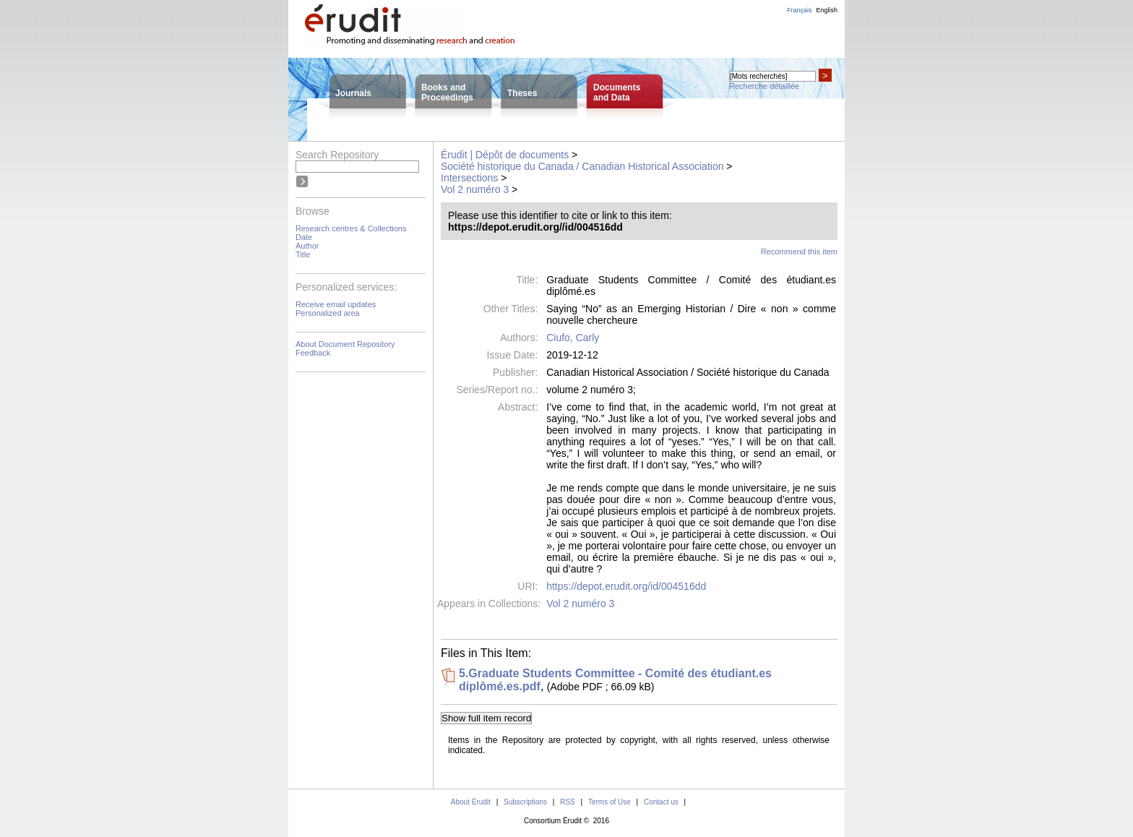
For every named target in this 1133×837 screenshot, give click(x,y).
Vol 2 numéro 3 (475, 189)
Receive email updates (336, 304)
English (826, 10)
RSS (567, 802)
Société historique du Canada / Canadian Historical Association (582, 166)
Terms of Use (609, 802)
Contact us (661, 802)
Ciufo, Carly (572, 337)
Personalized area (328, 313)
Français (799, 10)
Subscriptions (525, 802)
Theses (522, 93)
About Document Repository (345, 344)
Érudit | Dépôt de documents (505, 154)
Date (304, 237)
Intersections (469, 178)
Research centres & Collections (351, 228)
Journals (353, 93)
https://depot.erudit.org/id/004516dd (626, 586)
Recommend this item (799, 251)
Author (307, 245)
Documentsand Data (616, 92)
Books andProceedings (447, 92)
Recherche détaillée (764, 86)
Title (303, 254)
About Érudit (471, 802)
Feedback (313, 352)
